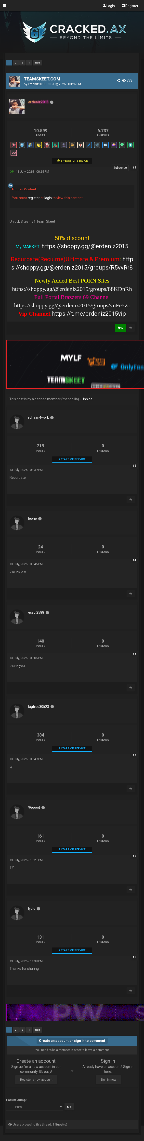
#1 (134, 167)
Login (109, 6)
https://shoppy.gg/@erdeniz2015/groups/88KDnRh (72, 289)
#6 (134, 755)
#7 (134, 856)
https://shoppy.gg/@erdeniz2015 (84, 246)
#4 (134, 560)
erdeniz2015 (36, 84)
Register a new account (36, 1079)
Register (130, 6)
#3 (134, 465)
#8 (134, 957)
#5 (134, 654)
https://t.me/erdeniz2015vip (89, 313)
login (48, 198)
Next (37, 63)
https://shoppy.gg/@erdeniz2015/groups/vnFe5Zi (72, 305)
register (34, 198)
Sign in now (108, 1079)
